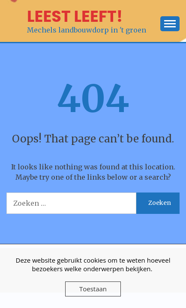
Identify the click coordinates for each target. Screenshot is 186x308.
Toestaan (93, 288)
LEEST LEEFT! (75, 16)
